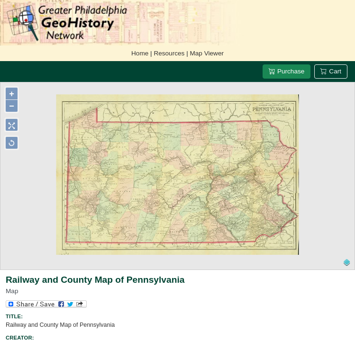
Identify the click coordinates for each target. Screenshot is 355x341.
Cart (330, 71)
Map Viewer (207, 53)
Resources (169, 53)
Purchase (286, 71)
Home (139, 53)
